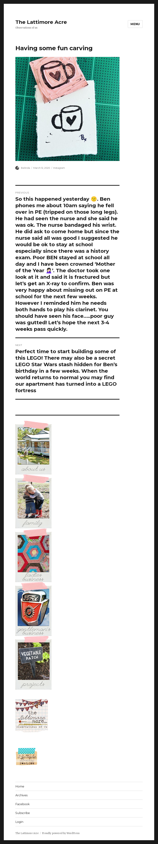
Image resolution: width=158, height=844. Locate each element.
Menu (135, 24)
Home (19, 786)
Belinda (25, 167)
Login (19, 822)
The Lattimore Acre (41, 22)
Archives (21, 795)
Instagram (59, 167)
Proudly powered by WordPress (61, 833)
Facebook (22, 804)
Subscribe (22, 813)
